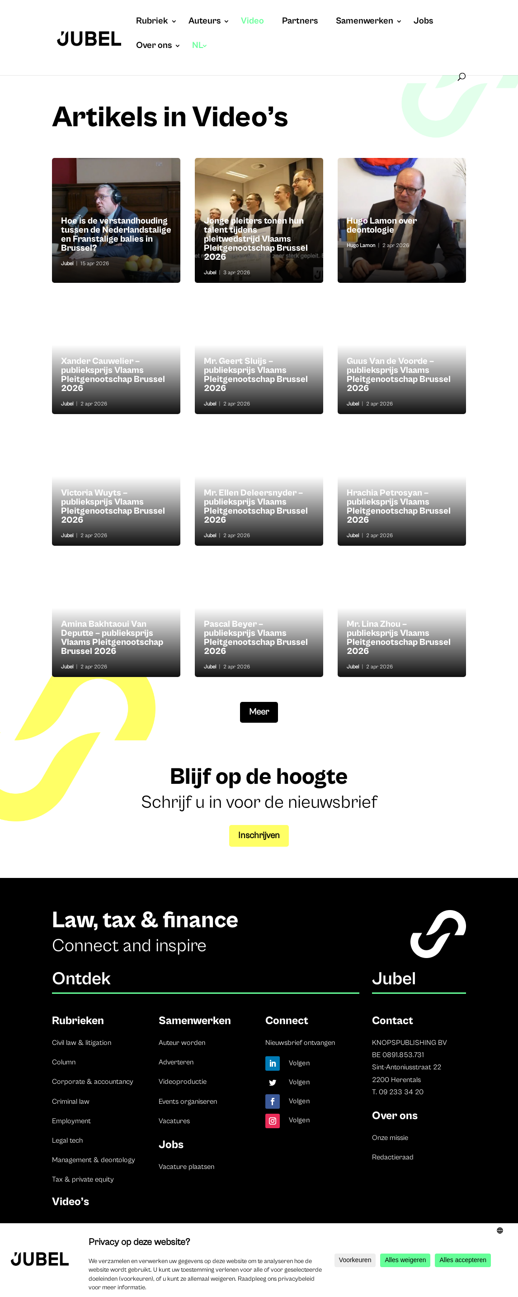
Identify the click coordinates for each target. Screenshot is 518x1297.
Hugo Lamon (361, 245)
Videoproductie (183, 1082)
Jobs (423, 22)
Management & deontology (93, 1160)
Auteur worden (182, 1043)
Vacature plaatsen (186, 1167)
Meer (259, 712)
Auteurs (204, 22)
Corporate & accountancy (92, 1082)
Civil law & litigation (81, 1043)
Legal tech (67, 1140)
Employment (71, 1121)
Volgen (299, 1063)
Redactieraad (393, 1157)
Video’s (70, 1201)
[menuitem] (200, 55)
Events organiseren (188, 1101)
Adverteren (176, 1062)
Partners (300, 22)
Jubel (67, 264)
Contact (392, 1020)
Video (252, 22)
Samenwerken (364, 22)
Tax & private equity (83, 1179)
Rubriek (152, 22)
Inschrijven (259, 835)
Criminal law (70, 1101)
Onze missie (390, 1138)
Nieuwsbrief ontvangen (300, 1043)
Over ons (154, 47)
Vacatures (174, 1121)
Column (63, 1062)
